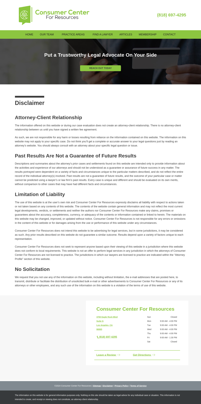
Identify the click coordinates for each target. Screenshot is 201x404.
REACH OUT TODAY (100, 68)
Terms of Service (138, 386)
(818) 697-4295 (171, 15)
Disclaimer (108, 386)
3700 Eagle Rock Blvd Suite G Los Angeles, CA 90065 (107, 323)
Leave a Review (108, 355)
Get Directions (144, 355)
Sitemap (97, 386)
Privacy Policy (122, 386)
